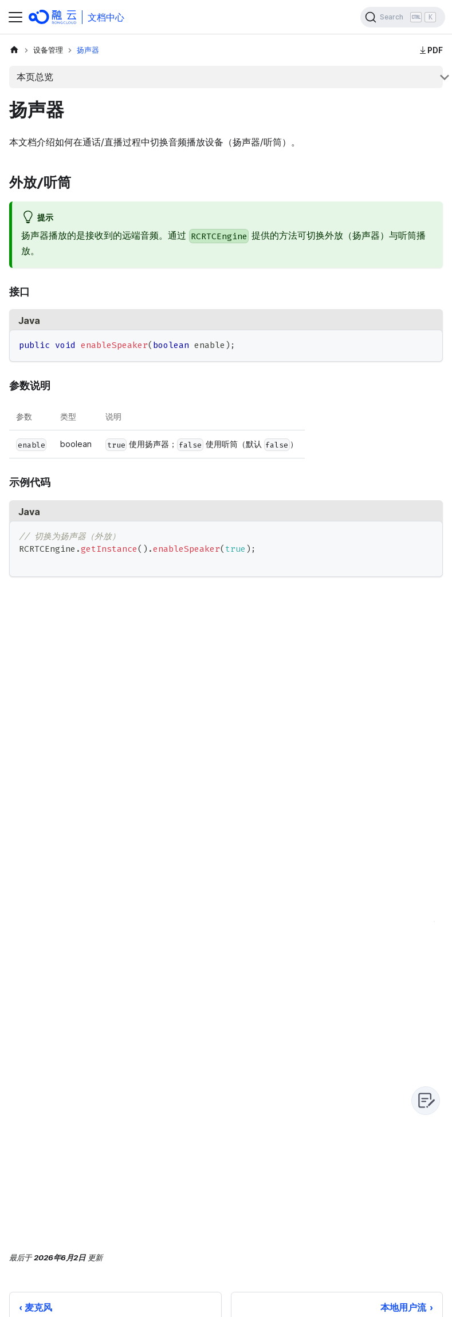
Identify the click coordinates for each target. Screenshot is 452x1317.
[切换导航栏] (15, 17)
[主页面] (14, 50)
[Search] (402, 17)
